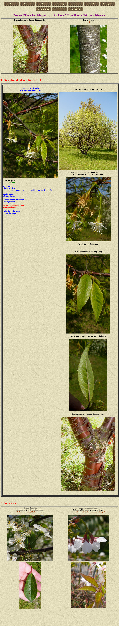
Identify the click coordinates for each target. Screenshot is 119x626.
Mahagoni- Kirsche (31, 88)
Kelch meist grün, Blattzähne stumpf (31, 512)
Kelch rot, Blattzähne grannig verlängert (89, 512)
